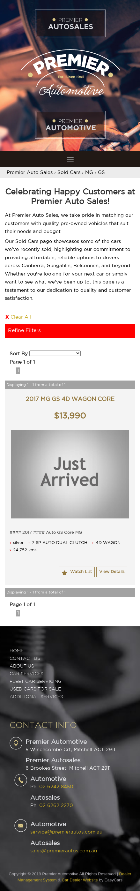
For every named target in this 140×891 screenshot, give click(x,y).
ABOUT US (22, 666)
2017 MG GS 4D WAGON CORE (70, 399)
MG (89, 172)
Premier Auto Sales (30, 172)
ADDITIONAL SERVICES (36, 697)
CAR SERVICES (26, 674)
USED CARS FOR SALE (35, 689)
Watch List (81, 572)
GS (101, 172)
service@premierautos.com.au (66, 832)
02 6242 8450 (56, 787)
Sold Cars (68, 172)
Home (17, 651)
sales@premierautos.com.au (63, 851)
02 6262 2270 (56, 806)
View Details (111, 572)
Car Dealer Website (80, 880)
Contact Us (25, 659)
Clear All (21, 317)
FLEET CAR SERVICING (36, 681)
